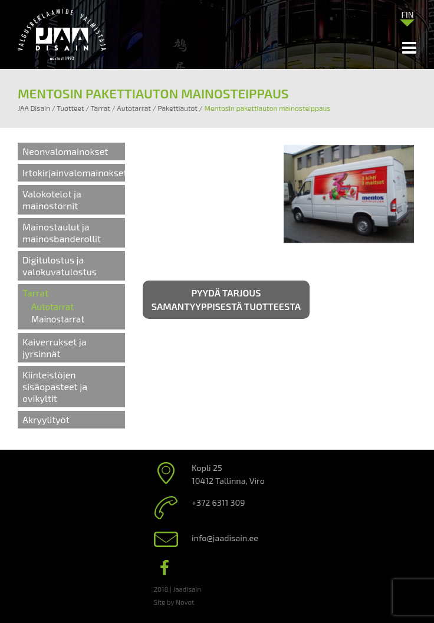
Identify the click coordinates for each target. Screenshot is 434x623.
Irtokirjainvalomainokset (74, 172)
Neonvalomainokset (65, 151)
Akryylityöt (46, 419)
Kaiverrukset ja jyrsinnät (54, 347)
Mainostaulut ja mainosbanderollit (61, 232)
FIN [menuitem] (407, 14)
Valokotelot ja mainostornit (51, 199)
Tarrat (35, 292)
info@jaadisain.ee (225, 538)
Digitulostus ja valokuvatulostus (59, 265)
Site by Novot (174, 602)
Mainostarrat (57, 319)
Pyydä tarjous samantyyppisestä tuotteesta (226, 299)
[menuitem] (407, 14)
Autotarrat (52, 306)
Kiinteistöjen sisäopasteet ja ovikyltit (54, 386)
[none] (407, 17)
